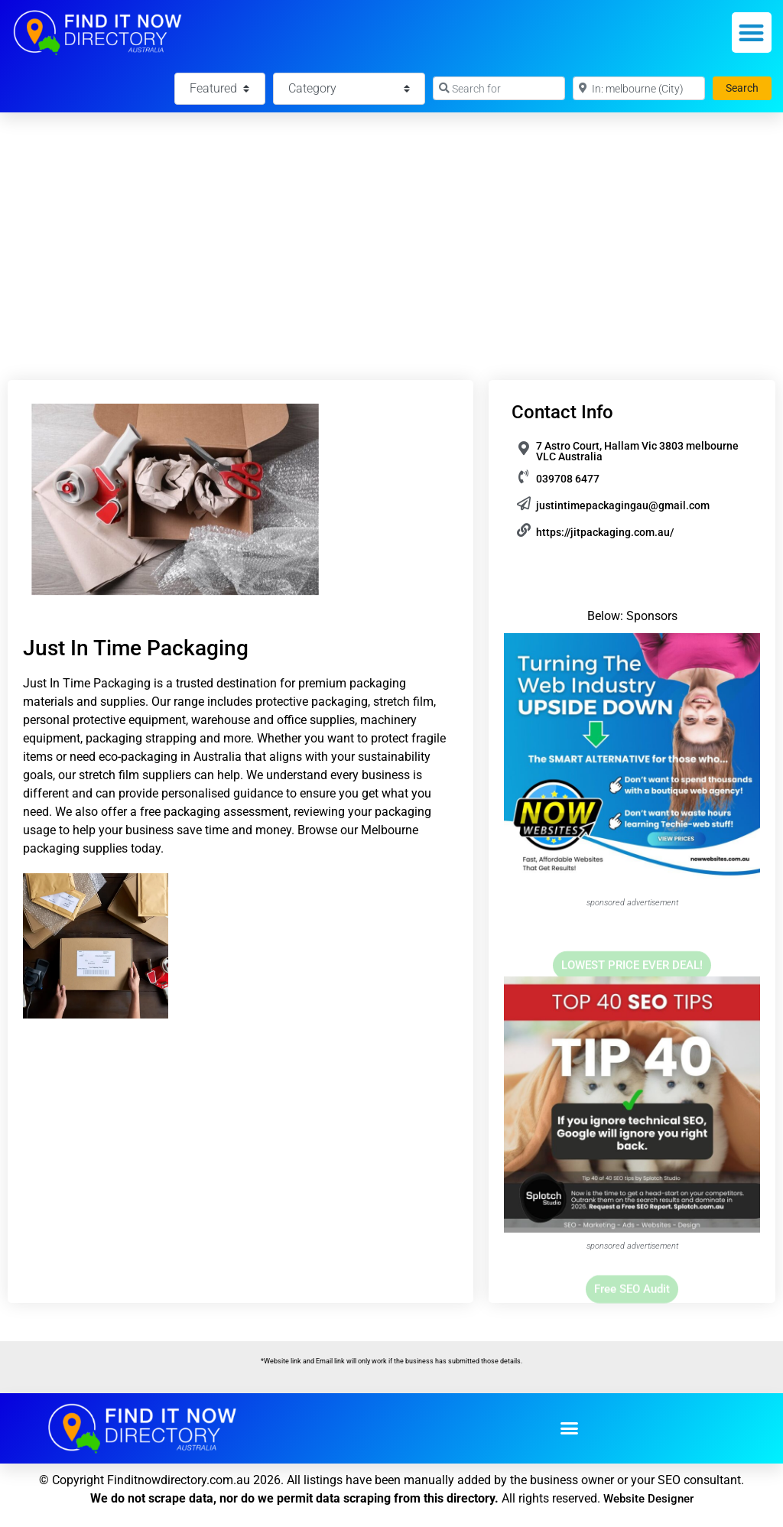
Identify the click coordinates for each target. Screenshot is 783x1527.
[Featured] (219, 89)
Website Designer (648, 1499)
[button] (752, 32)
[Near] (639, 88)
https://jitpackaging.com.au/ (605, 532)
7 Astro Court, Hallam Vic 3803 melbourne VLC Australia (637, 451)
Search (749, 87)
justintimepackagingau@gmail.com (623, 505)
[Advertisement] (391, 227)
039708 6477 (567, 479)
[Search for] (499, 88)
